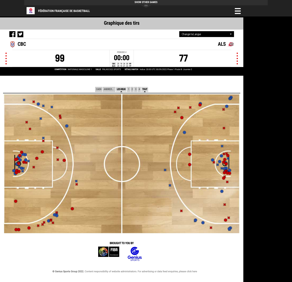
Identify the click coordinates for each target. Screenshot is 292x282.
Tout (144, 89)
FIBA (108, 254)
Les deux (121, 89)
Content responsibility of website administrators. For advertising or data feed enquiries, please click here (141, 271)
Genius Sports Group (134, 254)
